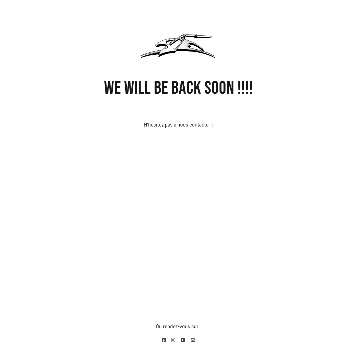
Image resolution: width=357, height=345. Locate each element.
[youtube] (183, 340)
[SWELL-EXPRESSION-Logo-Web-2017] (178, 30)
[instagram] (173, 340)
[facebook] (164, 340)
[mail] (193, 340)
